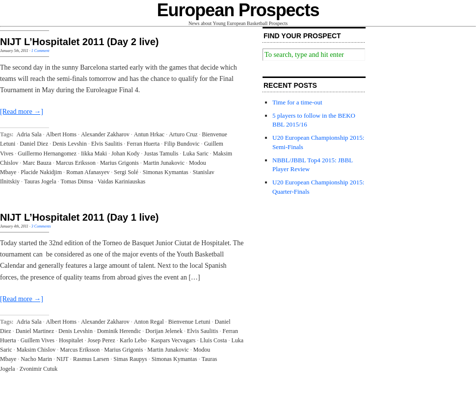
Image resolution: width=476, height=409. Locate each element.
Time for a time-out (297, 102)
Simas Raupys (130, 359)
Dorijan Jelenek (164, 331)
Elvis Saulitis (107, 143)
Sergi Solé (126, 172)
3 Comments (41, 226)
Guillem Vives (37, 340)
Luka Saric (196, 153)
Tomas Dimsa (76, 181)
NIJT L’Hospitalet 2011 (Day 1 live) (79, 217)
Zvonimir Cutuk (39, 368)
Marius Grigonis (119, 162)
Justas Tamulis (161, 153)
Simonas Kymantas (165, 172)
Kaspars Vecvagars (173, 340)
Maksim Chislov (36, 349)
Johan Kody (125, 153)
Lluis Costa (213, 340)
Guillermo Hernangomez (47, 153)
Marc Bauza (37, 162)
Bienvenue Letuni (189, 321)
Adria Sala (29, 134)
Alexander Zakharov (105, 134)
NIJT (62, 359)
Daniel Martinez (35, 331)
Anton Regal (149, 321)
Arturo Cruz (183, 134)
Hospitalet (71, 340)
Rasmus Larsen (91, 359)
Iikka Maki (94, 153)
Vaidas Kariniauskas (122, 181)
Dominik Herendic (119, 331)
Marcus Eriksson (76, 162)
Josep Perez (101, 340)
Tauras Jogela (40, 181)
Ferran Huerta (143, 143)
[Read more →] (21, 111)
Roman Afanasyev (87, 172)
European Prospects (238, 10)
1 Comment (40, 51)
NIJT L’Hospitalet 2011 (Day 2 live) (79, 41)
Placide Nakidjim (41, 172)
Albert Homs (61, 134)
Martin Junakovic (164, 162)
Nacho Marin (36, 359)
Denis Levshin (70, 143)
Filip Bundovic (181, 143)
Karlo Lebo (133, 340)
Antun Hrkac (149, 134)
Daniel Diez (34, 143)
